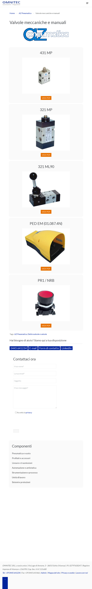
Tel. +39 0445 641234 (11, 573)
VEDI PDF (46, 98)
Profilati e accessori (21, 458)
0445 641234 (19, 348)
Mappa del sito (54, 573)
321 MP (46, 109)
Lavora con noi (82, 573)
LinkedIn (67, 348)
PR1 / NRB (46, 280)
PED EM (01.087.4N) (46, 223)
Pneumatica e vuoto (21, 453)
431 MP (46, 53)
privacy (29, 412)
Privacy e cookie (68, 573)
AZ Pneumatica (25, 13)
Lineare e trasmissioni (22, 463)
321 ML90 (46, 166)
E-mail (33, 348)
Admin (43, 573)
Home (12, 13)
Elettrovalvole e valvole (37, 334)
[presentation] (31, 421)
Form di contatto (49, 348)
